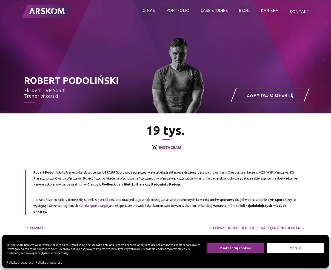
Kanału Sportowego (93, 206)
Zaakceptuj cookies (235, 248)
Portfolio (177, 11)
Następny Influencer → (281, 228)
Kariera (270, 11)
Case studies (214, 11)
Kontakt (299, 11)
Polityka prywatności (20, 262)
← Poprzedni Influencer (229, 228)
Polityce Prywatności (126, 249)
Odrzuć (295, 248)
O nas (149, 11)
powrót (36, 228)
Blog (244, 11)
